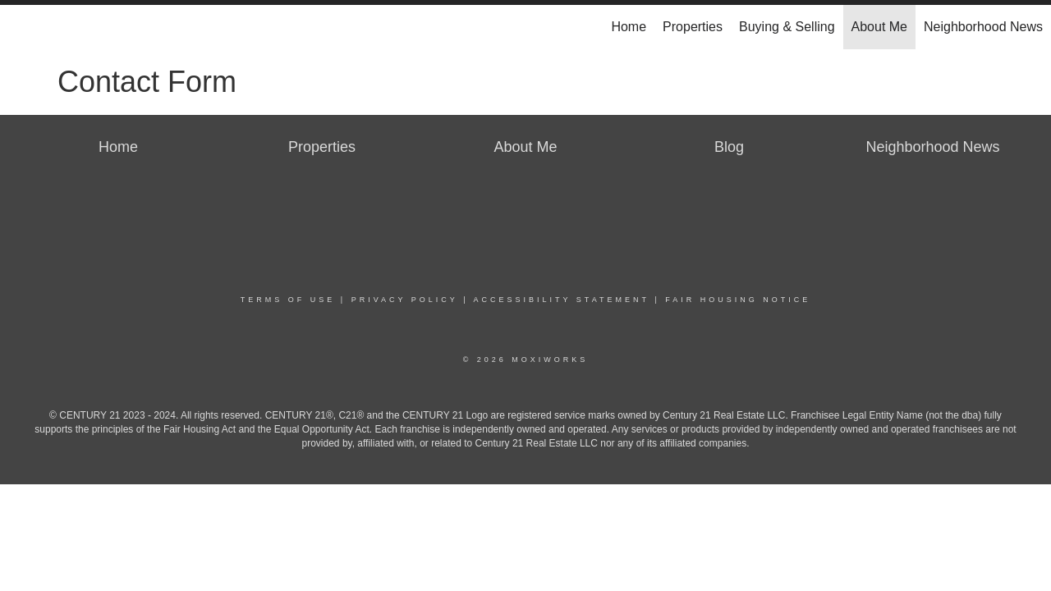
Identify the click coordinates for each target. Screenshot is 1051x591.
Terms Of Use (288, 300)
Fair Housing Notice (737, 300)
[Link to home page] (21, 27)
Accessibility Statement (561, 300)
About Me (879, 27)
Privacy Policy (404, 300)
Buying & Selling (787, 27)
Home (628, 27)
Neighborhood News (983, 27)
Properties (693, 27)
